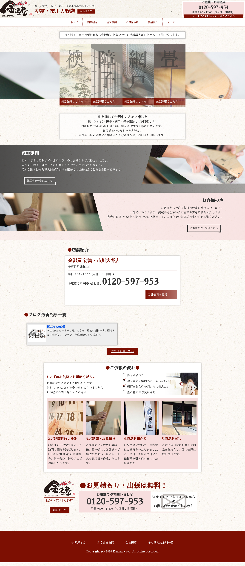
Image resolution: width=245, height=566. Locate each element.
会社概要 (131, 546)
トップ (74, 27)
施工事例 (112, 27)
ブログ (170, 27)
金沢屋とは (78, 546)
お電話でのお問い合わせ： (113, 285)
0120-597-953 (212, 10)
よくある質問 (105, 546)
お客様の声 (132, 27)
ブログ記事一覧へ (122, 355)
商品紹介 (92, 27)
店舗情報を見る (158, 297)
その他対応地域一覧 (161, 546)
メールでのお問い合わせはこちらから (212, 19)
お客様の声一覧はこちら (201, 230)
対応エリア (59, 514)
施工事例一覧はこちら (42, 181)
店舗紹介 (153, 27)
